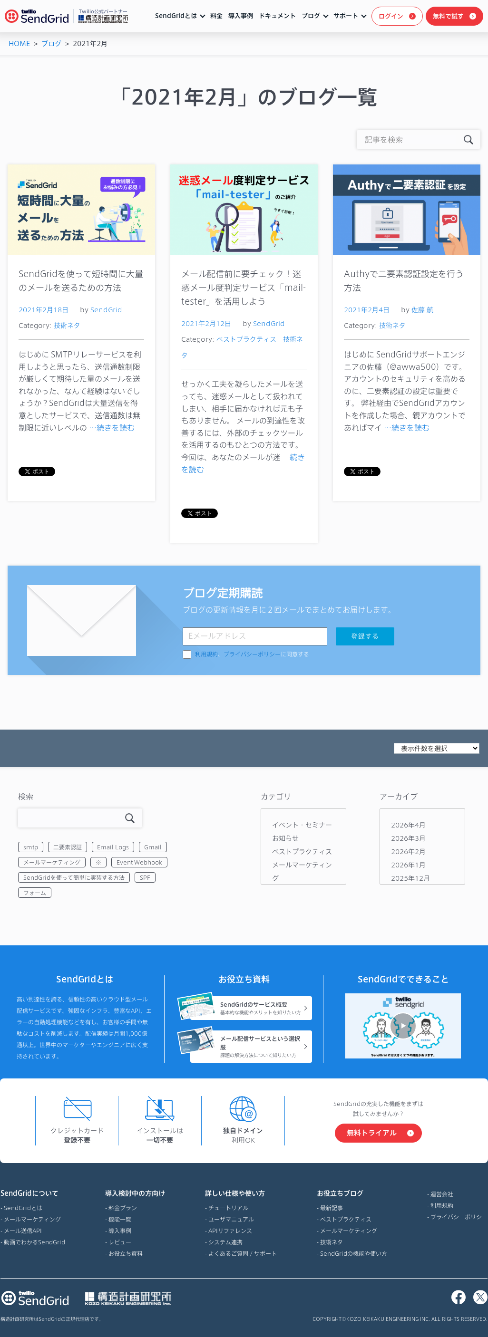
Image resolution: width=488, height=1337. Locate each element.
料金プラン (122, 1208)
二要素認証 (67, 847)
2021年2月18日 (43, 309)
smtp (30, 847)
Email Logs (113, 847)
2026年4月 (408, 824)
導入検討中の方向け (135, 1193)
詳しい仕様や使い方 (241, 1193)
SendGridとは (176, 15)
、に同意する (252, 654)
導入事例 (240, 15)
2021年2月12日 (206, 323)
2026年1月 (408, 864)
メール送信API (23, 1230)
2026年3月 (408, 838)
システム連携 (225, 1242)
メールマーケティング (51, 862)
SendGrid (106, 309)
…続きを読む (112, 428)
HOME (19, 43)
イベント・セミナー (302, 824)
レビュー (119, 1242)
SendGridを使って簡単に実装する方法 (74, 877)
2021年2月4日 (367, 309)
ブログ (311, 15)
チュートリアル (228, 1208)
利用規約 (206, 654)
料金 (216, 15)
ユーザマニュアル (231, 1219)
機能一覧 (119, 1219)
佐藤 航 (422, 309)
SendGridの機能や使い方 (353, 1253)
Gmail (153, 847)
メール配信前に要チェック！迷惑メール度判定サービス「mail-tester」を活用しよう (243, 287)
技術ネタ (67, 325)
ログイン (391, 16)
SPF (145, 877)
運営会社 (441, 1194)
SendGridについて (32, 1193)
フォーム (34, 892)
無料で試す (448, 16)
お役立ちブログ (352, 1193)
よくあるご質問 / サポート (242, 1253)
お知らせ (285, 838)
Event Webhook (139, 862)
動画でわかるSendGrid (34, 1242)
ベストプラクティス (246, 339)
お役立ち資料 (125, 1253)
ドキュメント (277, 15)
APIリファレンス (230, 1230)
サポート (345, 15)
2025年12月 (410, 878)
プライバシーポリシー (252, 654)
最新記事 (331, 1208)
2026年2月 (408, 851)
